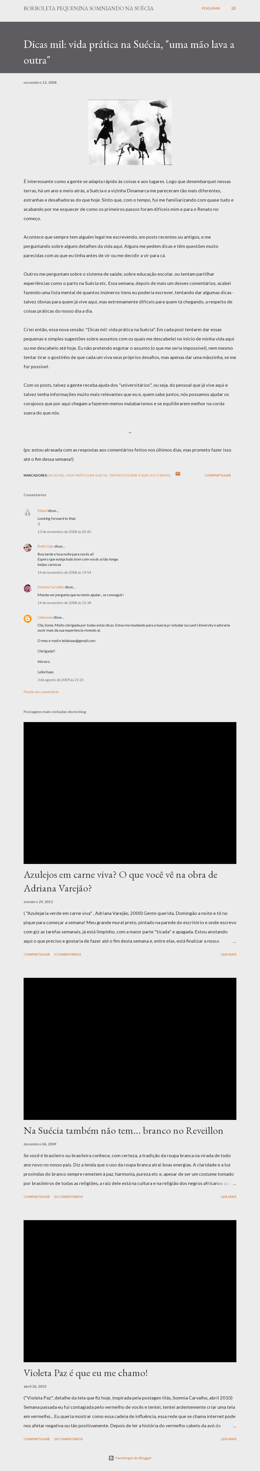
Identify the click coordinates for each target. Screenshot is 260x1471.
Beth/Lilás (45, 546)
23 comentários (68, 1197)
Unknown (45, 617)
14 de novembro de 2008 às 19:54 (64, 572)
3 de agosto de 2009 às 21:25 (60, 679)
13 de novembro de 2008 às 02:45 (64, 531)
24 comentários (68, 1439)
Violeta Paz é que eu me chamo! (86, 1372)
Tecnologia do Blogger (130, 1458)
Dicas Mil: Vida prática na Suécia (77, 475)
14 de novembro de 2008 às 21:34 (64, 602)
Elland (42, 510)
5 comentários (67, 954)
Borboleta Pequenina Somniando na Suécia (89, 8)
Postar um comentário (41, 691)
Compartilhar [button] (218, 475)
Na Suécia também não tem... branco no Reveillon (123, 1130)
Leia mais (228, 954)
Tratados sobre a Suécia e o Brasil (139, 475)
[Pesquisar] (211, 8)
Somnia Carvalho (50, 587)
